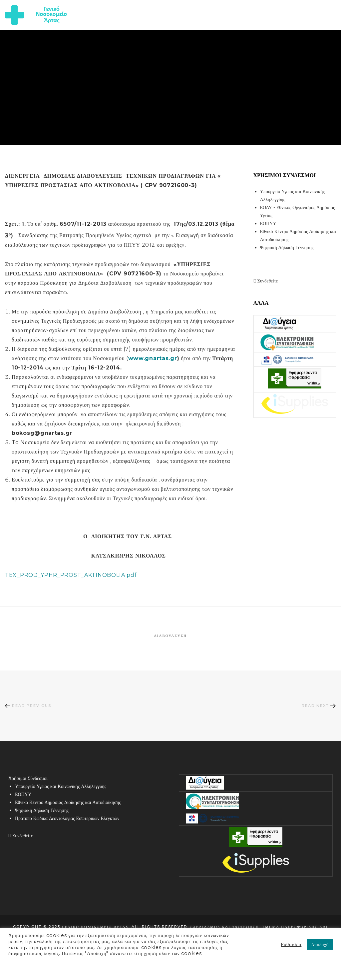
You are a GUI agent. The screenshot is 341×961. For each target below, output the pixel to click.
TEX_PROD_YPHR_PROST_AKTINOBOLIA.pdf (71, 575)
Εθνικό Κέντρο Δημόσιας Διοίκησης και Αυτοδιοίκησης (68, 802)
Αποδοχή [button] (320, 944)
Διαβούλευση (170, 635)
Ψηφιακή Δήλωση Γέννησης (287, 247)
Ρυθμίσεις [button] (291, 944)
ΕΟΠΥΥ (268, 223)
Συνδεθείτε (265, 281)
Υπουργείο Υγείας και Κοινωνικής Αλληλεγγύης (60, 786)
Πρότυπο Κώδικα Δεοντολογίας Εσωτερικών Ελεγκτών (67, 818)
